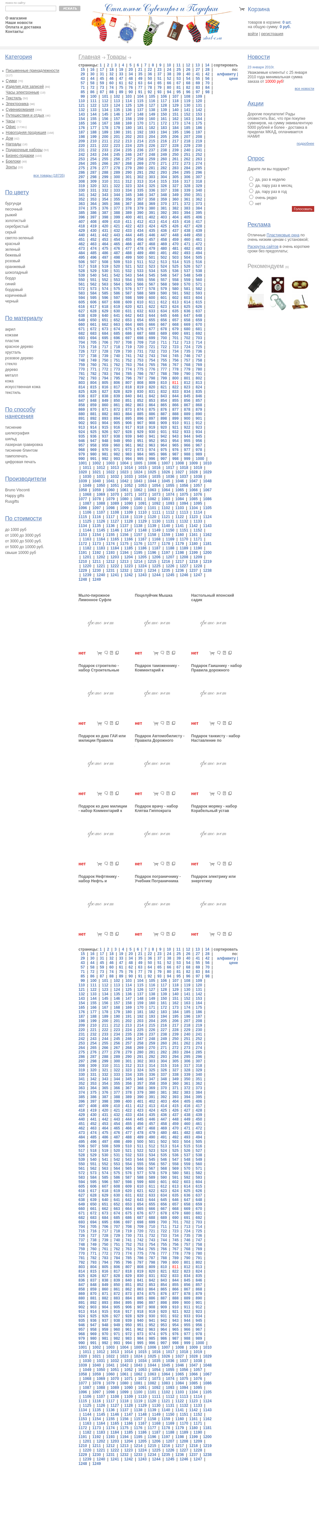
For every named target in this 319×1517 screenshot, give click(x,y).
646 (175, 315)
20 (131, 69)
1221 (101, 566)
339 (187, 190)
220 (81, 145)
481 (175, 248)
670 (199, 324)
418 (81, 226)
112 (105, 101)
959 (105, 445)
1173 (96, 543)
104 (140, 96)
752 (128, 360)
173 (175, 123)
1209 (198, 557)
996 (152, 458)
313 (140, 181)
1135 (96, 526)
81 (178, 87)
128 (163, 105)
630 (117, 311)
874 (140, 409)
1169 (170, 539)
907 (140, 423)
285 (199, 168)
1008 (179, 463)
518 (93, 266)
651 (105, 320)
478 (140, 248)
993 (117, 458)
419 (93, 226)
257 (128, 159)
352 (81, 199)
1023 (124, 472)
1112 (170, 512)
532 (128, 271)
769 (199, 365)
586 (117, 293)
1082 (152, 499)
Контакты (14, 31)
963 (152, 445)
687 (140, 333)
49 (140, 78)
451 (81, 239)
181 (140, 128)
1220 (87, 566)
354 (105, 199)
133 (93, 110)
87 (102, 92)
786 (140, 374)
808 (140, 382)
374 (81, 208)
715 (81, 347)
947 (93, 441)
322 (117, 186)
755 (163, 360)
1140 (165, 526)
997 (163, 458)
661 (93, 324)
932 (175, 432)
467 (140, 244)
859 (93, 405)
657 (175, 320)
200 (105, 136)
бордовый (14, 289)
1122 (179, 517)
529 (93, 271)
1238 (207, 570)
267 (117, 163)
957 (81, 445)
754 (152, 360)
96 (188, 92)
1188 (170, 548)
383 (187, 208)
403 (163, 217)
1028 (193, 472)
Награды (13, 144)
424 (152, 226)
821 (163, 387)
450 (199, 235)
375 (93, 208)
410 (117, 221)
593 (199, 293)
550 (81, 280)
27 (198, 69)
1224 (142, 566)
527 (199, 266)
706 (105, 342)
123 (105, 105)
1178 (165, 543)
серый (10, 232)
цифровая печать (20, 462)
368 (140, 204)
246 (128, 154)
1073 (156, 494)
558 (175, 280)
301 (128, 177)
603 (187, 297)
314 (152, 181)
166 (93, 123)
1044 (152, 481)
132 (81, 110)
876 (163, 409)
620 (128, 306)
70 (207, 83)
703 (199, 338)
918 (140, 427)
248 (152, 154)
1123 (193, 517)
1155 (110, 534)
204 (152, 136)
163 (187, 119)
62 (131, 83)
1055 (170, 485)
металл (11, 375)
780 (199, 369)
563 (105, 284)
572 (81, 289)
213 (128, 141)
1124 (207, 517)
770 (81, 369)
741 (128, 356)
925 (93, 432)
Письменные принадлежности (32, 70)
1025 (152, 472)
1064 (165, 490)
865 (163, 405)
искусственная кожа (23, 387)
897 (152, 418)
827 (105, 391)
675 (128, 329)
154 (81, 119)
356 (128, 199)
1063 (152, 490)
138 (152, 110)
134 (105, 110)
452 (93, 239)
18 (111, 69)
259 (152, 159)
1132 (184, 521)
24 (169, 69)
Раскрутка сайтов (263, 246)
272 (175, 163)
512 (152, 262)
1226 (170, 566)
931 (163, 432)
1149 (156, 530)
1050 (101, 485)
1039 (82, 481)
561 (81, 284)
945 (199, 436)
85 (83, 92)
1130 (156, 521)
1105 (207, 508)
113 (117, 101)
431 (105, 230)
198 (81, 136)
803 (81, 382)
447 (163, 235)
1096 (82, 508)
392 (163, 213)
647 (187, 315)
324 (140, 186)
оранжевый (15, 266)
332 (105, 190)
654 (140, 320)
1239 (87, 575)
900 (187, 418)
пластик (12, 341)
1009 (193, 463)
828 (117, 391)
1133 (198, 521)
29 (83, 74)
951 (140, 441)
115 (140, 101)
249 (163, 154)
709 (140, 342)
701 (175, 338)
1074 (170, 494)
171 (152, 123)
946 (81, 441)
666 (152, 324)
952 (152, 441)
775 (140, 369)
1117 (110, 517)
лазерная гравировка (24, 444)
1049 (87, 485)
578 (152, 289)
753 (140, 360)
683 (93, 333)
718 (117, 347)
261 (175, 159)
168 (117, 123)
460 (187, 239)
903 (93, 423)
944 (187, 436)
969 (93, 450)
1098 (110, 508)
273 (187, 163)
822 (175, 387)
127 (152, 105)
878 (187, 409)
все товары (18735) (49, 175)
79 (159, 87)
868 (199, 405)
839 (117, 396)
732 (152, 351)
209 (81, 141)
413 (152, 221)
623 (163, 306)
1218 (193, 561)
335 (140, 190)
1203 (114, 557)
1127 (114, 521)
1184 (114, 548)
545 (152, 275)
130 (187, 105)
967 (199, 445)
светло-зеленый (19, 238)
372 (187, 204)
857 (199, 400)
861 (117, 405)
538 (199, 271)
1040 (96, 481)
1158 (152, 534)
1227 (184, 566)
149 (152, 114)
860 (105, 405)
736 (199, 351)
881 (93, 414)
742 (140, 356)
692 (199, 333)
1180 (193, 543)
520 (117, 266)
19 (121, 69)
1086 (207, 499)
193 (152, 132)
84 (207, 87)
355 (117, 199)
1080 (124, 499)
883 (117, 414)
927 (117, 432)
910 (175, 423)
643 (140, 315)
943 (175, 436)
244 (105, 154)
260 (163, 159)
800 (175, 378)
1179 (179, 543)
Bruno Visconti (17, 490)
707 (117, 342)
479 (152, 248)
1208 (184, 557)
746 (187, 356)
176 (81, 128)
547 (175, 275)
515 (187, 262)
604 (199, 297)
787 (152, 374)
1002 (96, 463)
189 (105, 132)
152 (187, 114)
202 (128, 136)
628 (93, 311)
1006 (152, 463)
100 (93, 96)
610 (140, 302)
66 (169, 83)
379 (140, 208)
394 (187, 213)
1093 (170, 503)
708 (128, 342)
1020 (82, 472)
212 (117, 141)
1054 (156, 485)
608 (117, 302)
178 (105, 128)
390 (140, 213)
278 (117, 168)
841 (140, 396)
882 (105, 414)
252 (199, 154)
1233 (138, 570)
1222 (114, 566)
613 (175, 302)
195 (175, 132)
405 (187, 217)
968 (81, 450)
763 (128, 365)
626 (199, 306)
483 (199, 248)
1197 (165, 552)
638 (81, 315)
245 (117, 154)
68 (188, 83)
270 (152, 163)
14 (207, 65)
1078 (96, 499)
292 (152, 172)
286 (81, 172)
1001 (82, 463)
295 (187, 172)
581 (187, 289)
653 (128, 320)
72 (92, 87)
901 (199, 418)
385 (81, 213)
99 (83, 96)
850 (117, 400)
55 (198, 78)
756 (175, 360)
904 (105, 423)
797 (140, 378)
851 (128, 400)
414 (163, 221)
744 (163, 356)
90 (131, 92)
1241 (114, 575)
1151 (184, 530)
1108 (114, 512)
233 (105, 150)
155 (93, 119)
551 (93, 280)
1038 (198, 476)
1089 (114, 503)
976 (175, 450)
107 (175, 96)
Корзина (259, 9)
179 (117, 128)
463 (93, 244)
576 (128, 289)
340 (199, 190)
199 (93, 136)
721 (152, 347)
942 (163, 436)
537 (187, 271)
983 (128, 454)
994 (128, 458)
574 (105, 289)
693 (81, 338)
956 (199, 441)
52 (169, 78)
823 (187, 387)
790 (187, 374)
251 (187, 154)
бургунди (13, 203)
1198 (179, 552)
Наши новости (19, 22)
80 (169, 87)
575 (117, 289)
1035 (156, 476)
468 (152, 244)
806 (117, 382)
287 (93, 172)
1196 (152, 552)
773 (117, 369)
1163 (87, 539)
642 (128, 315)
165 (81, 123)
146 (117, 114)
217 (175, 141)
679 (175, 329)
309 (93, 181)
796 (128, 378)
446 (152, 235)
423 (140, 226)
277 (105, 168)
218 (187, 141)
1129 (142, 521)
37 (159, 74)
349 (175, 195)
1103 (179, 508)
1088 (101, 503)
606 (93, 302)
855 (175, 400)
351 (199, 195)
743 (152, 356)
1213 (124, 561)
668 (175, 324)
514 (175, 262)
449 (187, 235)
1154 (96, 534)
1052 (128, 485)
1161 (193, 534)
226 (152, 145)
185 (187, 128)
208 (199, 136)
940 (140, 436)
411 (128, 221)
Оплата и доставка (23, 27)
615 (199, 302)
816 (105, 387)
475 (105, 248)
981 (105, 454)
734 (175, 351)
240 (187, 150)
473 (81, 248)
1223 (128, 566)
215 (152, 141)
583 (81, 293)
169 (128, 123)
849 (105, 400)
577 (140, 289)
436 (163, 230)
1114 (198, 512)
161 (163, 119)
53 (178, 78)
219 (199, 141)
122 (93, 105)
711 (163, 342)
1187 (156, 548)
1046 (179, 481)
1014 (128, 467)
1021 (96, 472)
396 (81, 217)
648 (199, 315)
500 (140, 257)
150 (163, 114)
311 (117, 181)
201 (117, 136)
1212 (110, 561)
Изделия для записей (25, 86)
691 (187, 333)
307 (199, 177)
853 (152, 400)
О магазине (16, 18)
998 (175, 458)
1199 (193, 552)
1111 (156, 512)
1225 (156, 566)
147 (128, 114)
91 (140, 92)
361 (187, 199)
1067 (207, 490)
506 (81, 262)
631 (128, 311)
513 (163, 262)
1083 (165, 499)
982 (117, 454)
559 (187, 280)
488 (128, 253)
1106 (87, 512)
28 (207, 69)
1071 (128, 494)
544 (140, 275)
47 (121, 78)
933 (187, 432)
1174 (110, 543)
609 (128, 302)
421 (117, 226)
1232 (124, 570)
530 (105, 271)
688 (152, 333)
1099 (124, 508)
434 (140, 230)
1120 (152, 517)
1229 (82, 570)
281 (152, 168)
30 (92, 74)
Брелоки (13, 161)
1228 (198, 566)
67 (178, 83)
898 (163, 418)
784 (117, 374)
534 (152, 271)
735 (187, 351)
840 (128, 396)
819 (140, 387)
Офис (11, 127)
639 (93, 315)
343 (105, 195)
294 (175, 172)
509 (117, 262)
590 (163, 293)
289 (117, 172)
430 (93, 230)
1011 (87, 467)
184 (175, 128)
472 (199, 244)
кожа (9, 381)
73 (102, 87)
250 (175, 154)
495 (81, 257)
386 (93, 213)
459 (175, 239)
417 (199, 221)
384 (199, 208)
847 (81, 400)
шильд (11, 439)
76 (131, 87)
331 (93, 190)
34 (131, 74)
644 (152, 315)
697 (128, 338)
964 (163, 445)
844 (175, 396)
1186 (142, 548)
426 (175, 226)
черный (12, 301)
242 (81, 154)
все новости (304, 88)
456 (140, 239)
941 (152, 436)
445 (140, 235)
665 (140, 324)
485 (93, 253)
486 (105, 253)
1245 (170, 575)
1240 (101, 575)
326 (163, 186)
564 (117, 284)
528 (81, 271)
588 (140, 293)
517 (81, 266)
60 (111, 83)
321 (105, 186)
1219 (207, 561)
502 (163, 257)
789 (175, 374)
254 (93, 159)
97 (198, 92)
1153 (82, 534)
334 (128, 190)
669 (187, 324)
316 (175, 181)
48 (131, 78)
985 (152, 454)
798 (152, 378)
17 (102, 69)
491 (163, 253)
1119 (138, 517)
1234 (152, 570)
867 (187, 405)
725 (199, 347)
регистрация (272, 34)
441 (93, 235)
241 (199, 150)
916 (117, 427)
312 (128, 181)
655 (152, 320)
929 (140, 432)
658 (187, 320)
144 (93, 114)
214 (140, 141)
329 (199, 186)
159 (140, 119)
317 (187, 181)
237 (152, 150)
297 (81, 177)
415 (175, 221)
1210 (82, 561)
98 (207, 92)
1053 (142, 485)
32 (111, 74)
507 (93, 262)
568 (163, 284)
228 (175, 145)
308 (81, 181)
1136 (110, 526)
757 (187, 360)
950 (128, 441)
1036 (170, 476)
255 (105, 159)
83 (198, 87)
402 (152, 217)
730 (128, 351)
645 (163, 315)
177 (93, 128)
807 (128, 382)
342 (93, 195)
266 (105, 163)
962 (140, 445)
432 (117, 230)
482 (187, 248)
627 (81, 311)
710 (152, 342)
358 (152, 199)
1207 (170, 557)
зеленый (12, 249)
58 (92, 83)
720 (140, 347)
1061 (124, 490)
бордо (10, 278)
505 (199, 257)
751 (117, 360)
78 (150, 87)
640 (105, 315)
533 (140, 271)
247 (140, 154)
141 (187, 110)
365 (105, 204)
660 (81, 324)
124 (117, 105)
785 (128, 374)
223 (117, 145)
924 (81, 432)
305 (175, 177)
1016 (156, 467)
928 (128, 432)
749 (93, 360)
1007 (165, 463)
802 (199, 378)
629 (105, 311)
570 (187, 284)
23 (159, 69)
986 (163, 454)
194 (163, 132)
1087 (87, 503)
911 (187, 423)
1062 (138, 490)
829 (128, 391)
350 (187, 195)
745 (175, 356)
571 (199, 284)
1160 (179, 534)
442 (105, 235)
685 (117, 333)
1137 (124, 526)
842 (152, 396)
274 (199, 163)
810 (163, 382)
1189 (184, 548)
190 (117, 132)
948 (105, 441)
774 (128, 369)
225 (140, 145)
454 (117, 239)
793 (93, 378)
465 (117, 244)
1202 (101, 557)
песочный (13, 209)
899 (175, 418)
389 (128, 213)
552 (105, 280)
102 (117, 96)
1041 (110, 481)
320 (93, 186)
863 (140, 405)
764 (140, 365)
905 (117, 423)
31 (102, 74)
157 (117, 119)
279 (128, 168)
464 (105, 244)
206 (175, 136)
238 (163, 150)
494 (199, 253)
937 (105, 436)
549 (199, 275)
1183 (101, 548)
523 (152, 266)
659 (199, 320)
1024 (138, 472)
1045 (165, 481)
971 (117, 450)
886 (152, 414)
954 (175, 441)
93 (159, 92)
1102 (165, 508)
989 (199, 454)
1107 (101, 512)
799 (163, 378)
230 (199, 145)
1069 (101, 494)
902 (81, 423)
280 (140, 168)
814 (81, 387)
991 (93, 458)
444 (128, 235)
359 (163, 199)
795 (117, 378)
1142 (193, 526)
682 (81, 333)
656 (163, 320)
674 (117, 329)
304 (163, 177)
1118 (124, 517)
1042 (124, 481)
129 (175, 105)
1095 (198, 503)
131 (199, 105)
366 (117, 204)
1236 (179, 570)
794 (105, 378)
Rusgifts (12, 501)
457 (152, 239)
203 (140, 136)
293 (163, 172)
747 (199, 356)
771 (93, 369)
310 (105, 181)
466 (128, 244)
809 (152, 382)
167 (105, 123)
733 (163, 351)
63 (140, 83)
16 (92, 69)
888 (175, 414)
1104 (193, 508)
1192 (96, 552)
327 (175, 186)
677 (152, 329)
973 (140, 450)
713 (187, 342)
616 (81, 306)
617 (93, 306)
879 (199, 409)
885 (140, 414)
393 (175, 213)
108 (187, 96)
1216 (165, 561)
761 (105, 365)
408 (93, 221)
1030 (87, 476)
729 (117, 351)
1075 (184, 494)
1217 (179, 561)
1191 (82, 552)
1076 (198, 494)
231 (81, 150)
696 (117, 338)
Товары (117, 57)
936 (93, 436)
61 (121, 83)
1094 (184, 503)
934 (199, 432)
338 (175, 190)
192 (140, 132)
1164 (101, 539)
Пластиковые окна (283, 235)
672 (93, 329)
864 (152, 405)
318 (199, 181)
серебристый (16, 226)
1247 (198, 575)
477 (128, 248)
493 (187, 253)
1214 (138, 561)
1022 (110, 472)
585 (105, 293)
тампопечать (16, 456)
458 (163, 239)
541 (105, 275)
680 (187, 329)
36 (150, 74)
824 (199, 387)
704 (81, 342)
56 (207, 78)
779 (187, 369)
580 (175, 289)
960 (117, 445)
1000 (200, 458)
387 (105, 213)
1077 (82, 499)
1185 (128, 548)
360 (175, 199)
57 (83, 83)
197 (199, 132)
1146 (114, 530)
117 (163, 101)
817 (117, 387)
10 (169, 65)
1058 (82, 490)
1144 (87, 530)
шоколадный (16, 272)
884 (128, 414)
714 (199, 342)
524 (163, 266)
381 (163, 208)
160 (152, 119)
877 (175, 409)
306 (187, 177)
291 (140, 172)
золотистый (15, 220)
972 (128, 450)
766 (163, 365)
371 (175, 204)
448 (175, 235)
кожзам (11, 335)
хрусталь (13, 352)
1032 (114, 476)
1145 (101, 530)
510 (128, 262)
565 (128, 284)
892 (93, 418)
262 (187, 159)
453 (105, 239)
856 (187, 400)
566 (140, 284)
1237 (193, 570)
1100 (138, 508)
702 (187, 338)
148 (140, 114)
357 (140, 199)
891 (81, 418)
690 (175, 333)
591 (175, 293)
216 (163, 141)
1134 (82, 526)
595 (93, 297)
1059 (96, 490)
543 (128, 275)
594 (81, 297)
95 (178, 92)
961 (128, 445)
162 (175, 119)
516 (199, 262)
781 (81, 374)
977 (187, 450)
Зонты (11, 167)
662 (105, 324)
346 (140, 195)
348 (163, 195)
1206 (156, 557)
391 (152, 213)
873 (128, 409)
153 (199, 114)
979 (81, 454)
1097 (96, 508)
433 (128, 230)
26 (188, 69)
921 (175, 427)
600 (152, 297)
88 (111, 92)
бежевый (13, 255)
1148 (142, 530)
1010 (207, 463)
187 (81, 132)
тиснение (13, 427)
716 (93, 347)
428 (199, 226)
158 (128, 119)
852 (140, 400)
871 (105, 409)
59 (102, 83)
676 (140, 329)
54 (188, 78)
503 (175, 257)
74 (111, 87)
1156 (124, 534)
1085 (193, 499)
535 (163, 271)
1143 (207, 526)
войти (253, 34)
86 (92, 92)
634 (163, 311)
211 (105, 141)
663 (117, 324)
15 (83, 69)
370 (163, 204)
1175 (124, 543)
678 (163, 329)
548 (187, 275)
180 (128, 128)
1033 (128, 476)
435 (152, 230)
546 (163, 275)
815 (93, 387)
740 (117, 356)
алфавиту (226, 74)
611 (152, 302)
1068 (87, 494)
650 (93, 320)
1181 (207, 543)
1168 (156, 539)
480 (163, 248)
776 (152, 369)
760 (93, 365)
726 (81, 351)
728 (105, 351)
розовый (12, 261)
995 (140, 458)
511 (140, 262)
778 (175, 369)
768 (187, 365)
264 (81, 163)
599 (140, 297)
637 (199, 311)
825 (81, 391)
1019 (198, 467)
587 (128, 293)
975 (163, 450)
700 (163, 338)
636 (187, 311)
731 (140, 351)
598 (128, 297)
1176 (138, 543)
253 (81, 159)
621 (140, 306)
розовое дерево (19, 358)
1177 (152, 543)
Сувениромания (20, 109)
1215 (152, 561)
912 (199, 423)
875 (152, 409)
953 (163, 441)
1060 (110, 490)
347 (152, 195)
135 (117, 110)
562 (93, 284)
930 (152, 432)
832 (163, 391)
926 (105, 432)
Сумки (11, 81)
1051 (114, 485)
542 (117, 275)
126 (140, 105)
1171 (198, 539)
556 (152, 280)
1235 (165, 570)
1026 (165, 472)
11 (178, 65)
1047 (193, 481)
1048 (207, 481)
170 (140, 123)
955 (187, 441)
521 (128, 266)
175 (199, 123)
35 (140, 74)
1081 (138, 499)
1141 (179, 526)
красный (12, 243)
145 (105, 114)
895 (128, 418)
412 (140, 221)
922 (187, 427)
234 (117, 150)
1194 (124, 552)
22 (150, 69)
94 (169, 92)
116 (152, 101)
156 (105, 119)
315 (163, 181)
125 (128, 105)
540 (93, 275)
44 (92, 78)
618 (105, 306)
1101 (152, 508)
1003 (110, 463)
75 (121, 87)
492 (175, 253)
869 (81, 409)
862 (128, 405)
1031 (101, 476)
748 (81, 360)
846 (199, 396)
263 (199, 159)
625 (187, 306)
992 (105, 458)
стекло (11, 364)
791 (199, 374)
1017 (170, 467)
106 (163, 96)
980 (93, 454)
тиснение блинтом (21, 450)
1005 (138, 463)
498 (117, 257)
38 (169, 74)
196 (187, 132)
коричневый (15, 295)
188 (93, 132)
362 (199, 199)
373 (199, 204)
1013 (114, 467)
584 (93, 293)
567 (152, 284)
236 (140, 150)
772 (105, 369)
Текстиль (14, 98)
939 (128, 436)
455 (128, 239)
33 (121, 74)
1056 (184, 485)
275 (81, 168)
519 (105, 266)
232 (93, 150)
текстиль (13, 392)
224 (128, 145)
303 (152, 177)
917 (128, 427)
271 (163, 163)
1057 (198, 485)
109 (199, 96)
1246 (184, 575)
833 (175, 391)
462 (81, 244)
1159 (165, 534)
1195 (138, 552)
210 (93, 141)
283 (175, 168)
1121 (165, 517)
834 (187, 391)
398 (105, 217)
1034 (142, 476)
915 (105, 427)
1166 (128, 539)
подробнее (305, 143)
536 (175, 271)
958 (93, 445)
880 (81, 414)
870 (93, 409)
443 (117, 235)
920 (163, 427)
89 (121, 92)
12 (188, 65)
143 (81, 114)
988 (187, 454)
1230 (96, 570)
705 (93, 342)
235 (128, 150)
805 (105, 382)
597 (117, 297)
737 (81, 356)
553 (117, 280)
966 (187, 445)
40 (188, 74)
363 (81, 204)
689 (163, 333)
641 (117, 315)
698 (140, 338)
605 (81, 302)
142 (199, 110)
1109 (128, 512)
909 (163, 423)
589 (152, 293)
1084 (179, 499)
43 (83, 78)
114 (128, 101)
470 (175, 244)
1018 (184, 467)
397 (93, 217)
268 (128, 163)
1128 (128, 521)
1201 (87, 557)
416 (187, 221)
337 (163, 190)
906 (128, 423)
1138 (138, 526)
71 (83, 87)
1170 (184, 539)
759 (81, 365)
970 (105, 450)
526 (187, 266)
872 (117, 409)
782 (93, 374)
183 (163, 128)
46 (111, 78)
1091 (142, 503)
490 (152, 253)
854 (163, 400)
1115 (82, 517)
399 (117, 217)
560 (199, 280)
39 (178, 74)
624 (175, 306)
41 (198, 74)
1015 (142, 467)
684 (105, 333)
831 (152, 391)
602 (175, 297)
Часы (10, 121)
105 (152, 96)
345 (128, 195)
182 (152, 128)
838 (105, 396)
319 (81, 186)
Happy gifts (14, 496)
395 (199, 213)
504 (187, 257)
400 (128, 217)
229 (187, 145)
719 (128, 347)
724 (187, 347)
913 (81, 427)
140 (175, 110)
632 (140, 311)
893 (105, 418)
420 (105, 226)
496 (93, 257)
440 (81, 235)
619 (117, 306)
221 (93, 145)
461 (199, 239)
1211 (96, 561)
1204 (128, 557)
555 (140, 280)
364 (93, 204)
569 (175, 284)
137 (140, 110)
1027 (179, 472)
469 (163, 244)
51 (159, 78)
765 (152, 365)
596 (105, 297)
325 (152, 186)
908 (152, 423)
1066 (193, 490)
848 (93, 400)
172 (163, 123)
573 (93, 289)
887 (163, 414)
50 (150, 78)
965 (175, 445)
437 (175, 230)
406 (199, 217)
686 (128, 333)
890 (199, 414)
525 (175, 266)
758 (199, 360)
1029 (207, 472)
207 (187, 136)
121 (81, 105)
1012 (101, 467)
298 (93, 177)
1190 (198, 548)
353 (93, 199)
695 (105, 338)
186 (199, 128)
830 (140, 391)
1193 (110, 552)
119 (187, 101)
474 (93, 248)
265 (93, 163)
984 (140, 454)
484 (81, 253)
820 (152, 387)
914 (93, 427)
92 (150, 92)
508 (105, 262)
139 (163, 110)
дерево (11, 369)
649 (81, 320)
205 (163, 136)
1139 (152, 526)
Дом (9, 138)
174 (187, 123)
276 (93, 168)
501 (152, 257)
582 (199, 289)
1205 (142, 557)
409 (105, 221)
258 (140, 159)
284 (187, 168)
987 (175, 454)
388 (117, 213)
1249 (96, 579)
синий (10, 284)
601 (163, 297)
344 (117, 195)
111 (93, 101)
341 (81, 195)
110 (81, 101)
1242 (128, 575)
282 (163, 168)
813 (199, 382)
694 (93, 338)
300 (117, 177)
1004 (124, 463)
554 (128, 280)
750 (105, 360)
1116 (96, 517)
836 (81, 396)
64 (150, 83)
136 (128, 110)
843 (163, 396)
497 (105, 257)
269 (140, 163)
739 (105, 356)
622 (152, 306)
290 (128, 172)
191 (128, 132)
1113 (184, 512)
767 (175, 365)
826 (93, 391)
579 (163, 289)
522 (140, 266)
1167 (142, 539)
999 (187, 458)
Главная (89, 57)
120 (199, 101)
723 (175, 347)
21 (140, 69)
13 (198, 65)
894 (117, 418)
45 (102, 78)
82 (188, 87)
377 (117, 208)
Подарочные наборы (24, 150)
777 (163, 369)
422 (128, 226)
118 (175, 101)
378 (128, 208)
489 (140, 253)
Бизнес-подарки (20, 155)
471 (187, 244)
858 (81, 405)
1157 (138, 534)
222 (105, 145)
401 (140, 217)
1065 (179, 490)
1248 (82, 579)
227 (163, 145)
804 (93, 382)
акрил (10, 329)
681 (199, 329)
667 (163, 324)
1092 (156, 503)
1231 (110, 570)
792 (81, 378)
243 (93, 154)
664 (128, 324)
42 (207, 74)
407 (81, 221)
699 (152, 338)
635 (175, 311)
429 (81, 230)
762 (117, 365)
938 (117, 436)
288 (105, 172)
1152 (198, 530)
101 (105, 96)
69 (198, 83)
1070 (114, 494)
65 (159, 83)
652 (117, 320)
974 (152, 450)
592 (187, 293)
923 (199, 427)
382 (175, 208)
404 (175, 217)
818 (128, 387)
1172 (82, 543)
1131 (170, 521)
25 (178, 69)
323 (128, 186)
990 (81, 458)
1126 (101, 521)
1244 (156, 575)
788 (163, 374)
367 (128, 204)
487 (117, 253)
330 (81, 190)
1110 (142, 512)
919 (152, 427)
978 (199, 450)
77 (140, 87)
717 (105, 347)
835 (199, 391)
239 (175, 150)
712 (175, 342)
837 (93, 396)
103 (128, 96)
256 (117, 159)
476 (117, 248)
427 (187, 226)
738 (93, 356)
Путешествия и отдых (25, 115)
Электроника (17, 104)
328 (187, 186)
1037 (184, 476)
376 (105, 208)
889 (187, 414)
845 (187, 396)
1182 (87, 548)
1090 (128, 503)
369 (152, 204)
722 (163, 347)
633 (152, 311)
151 (175, 114)
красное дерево (19, 346)
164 (199, 119)
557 (163, 280)
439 (199, 230)
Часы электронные (22, 92)
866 (175, 405)
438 (187, 230)
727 (93, 351)
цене (233, 78)
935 (81, 436)
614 (187, 302)
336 (152, 190)
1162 (207, 534)
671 (81, 329)
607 (105, 302)
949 (117, 441)
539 (81, 275)
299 (105, 177)
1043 (138, 481)
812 (187, 382)
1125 (87, 521)
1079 (110, 499)
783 (105, 374)
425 (163, 226)
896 (140, 418)
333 (117, 190)
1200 (207, 552)
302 (140, 177)
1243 (142, 575)
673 (105, 329)
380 (152, 208)
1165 (114, 539)
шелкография (17, 433)
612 (163, 302)
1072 (142, 494)
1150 (170, 530)
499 (128, 257)
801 (187, 378)
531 (117, 271)
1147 (128, 530)
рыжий (11, 215)
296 (199, 172)
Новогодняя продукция (26, 132)
